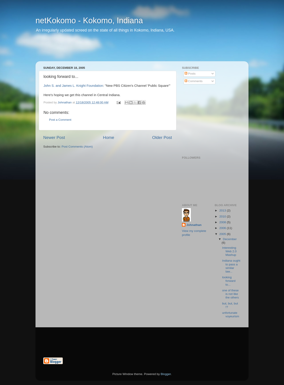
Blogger (166, 374)
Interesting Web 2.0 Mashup (229, 251)
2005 (223, 234)
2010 (223, 216)
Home (108, 137)
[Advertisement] (120, 50)
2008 (223, 222)
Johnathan (193, 225)
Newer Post (54, 137)
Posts (190, 73)
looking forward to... (228, 281)
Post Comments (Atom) (77, 146)
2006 (223, 228)
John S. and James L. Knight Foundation (73, 85)
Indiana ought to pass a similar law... (231, 266)
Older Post (162, 137)
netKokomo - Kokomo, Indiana (89, 20)
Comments (194, 81)
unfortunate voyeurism (230, 314)
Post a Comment (60, 119)
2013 (223, 210)
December (230, 239)
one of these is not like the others (230, 294)
